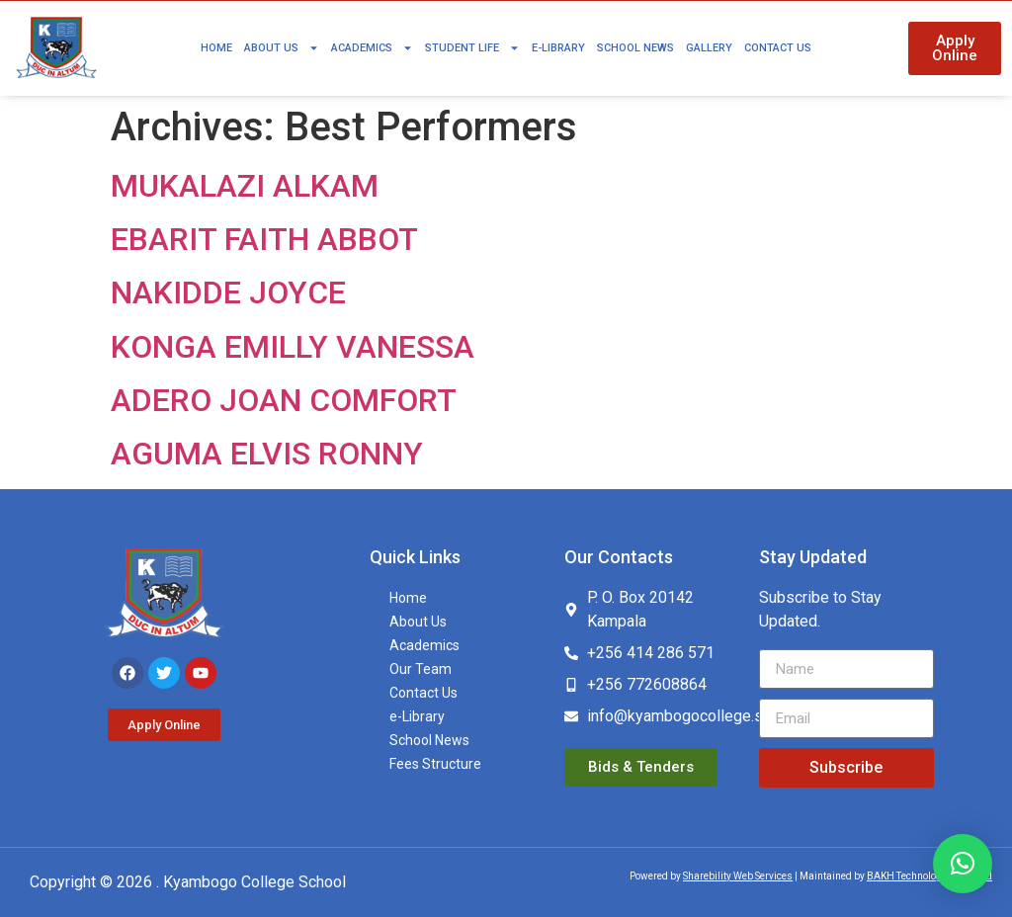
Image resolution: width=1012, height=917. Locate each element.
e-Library (558, 48)
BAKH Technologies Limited (929, 876)
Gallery (709, 48)
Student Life (472, 48)
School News (635, 48)
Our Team (420, 669)
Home (216, 48)
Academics (372, 48)
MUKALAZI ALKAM (245, 186)
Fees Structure (435, 764)
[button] (962, 863)
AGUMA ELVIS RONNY (267, 453)
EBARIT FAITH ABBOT (264, 239)
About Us (281, 48)
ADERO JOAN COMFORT (284, 400)
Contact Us (777, 48)
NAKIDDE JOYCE (228, 292)
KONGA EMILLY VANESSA (292, 347)
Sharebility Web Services (738, 876)
